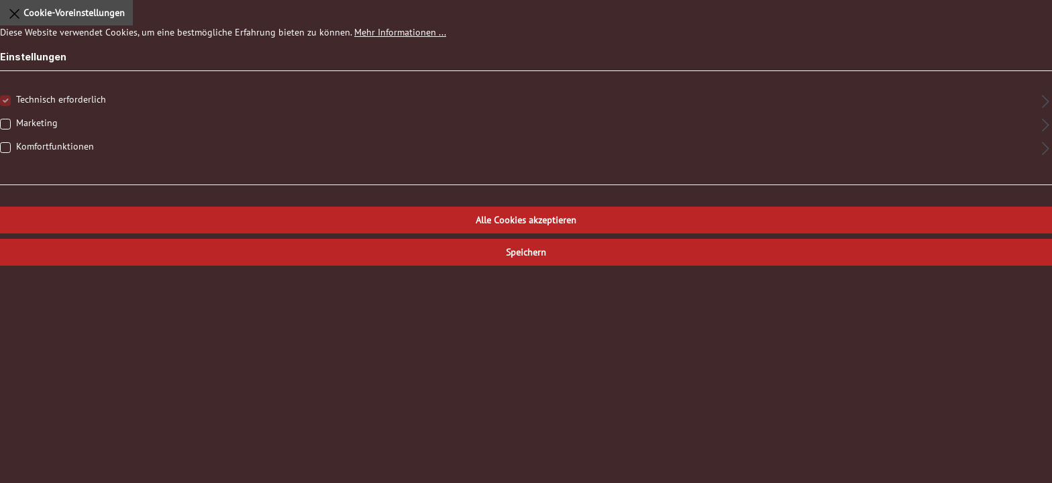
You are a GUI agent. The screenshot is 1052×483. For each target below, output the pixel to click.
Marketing (37, 123)
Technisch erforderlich (61, 99)
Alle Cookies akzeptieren (526, 220)
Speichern (526, 252)
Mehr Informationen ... (400, 32)
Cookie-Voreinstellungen (66, 11)
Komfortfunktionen (55, 146)
